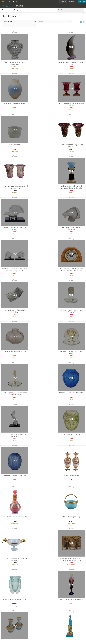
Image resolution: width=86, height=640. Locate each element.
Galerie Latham (13, 68)
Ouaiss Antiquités (13, 355)
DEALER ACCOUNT (6, 622)
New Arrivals (5, 10)
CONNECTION (82, 1)
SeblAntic (13, 109)
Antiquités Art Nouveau (13, 437)
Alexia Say (73, 396)
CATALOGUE (6, 6)
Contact (70, 626)
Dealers (38, 624)
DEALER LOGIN (9, 625)
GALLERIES (20, 6)
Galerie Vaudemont (43, 396)
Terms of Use (34, 637)
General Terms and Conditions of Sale (46, 637)
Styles (20, 626)
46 (40, 609)
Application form (7, 628)
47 (43, 609)
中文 (74, 1)
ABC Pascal (72, 109)
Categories (21, 624)
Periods (20, 628)
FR (70, 1)
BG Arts (72, 150)
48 (47, 609)
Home (70, 625)
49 (50, 609)
